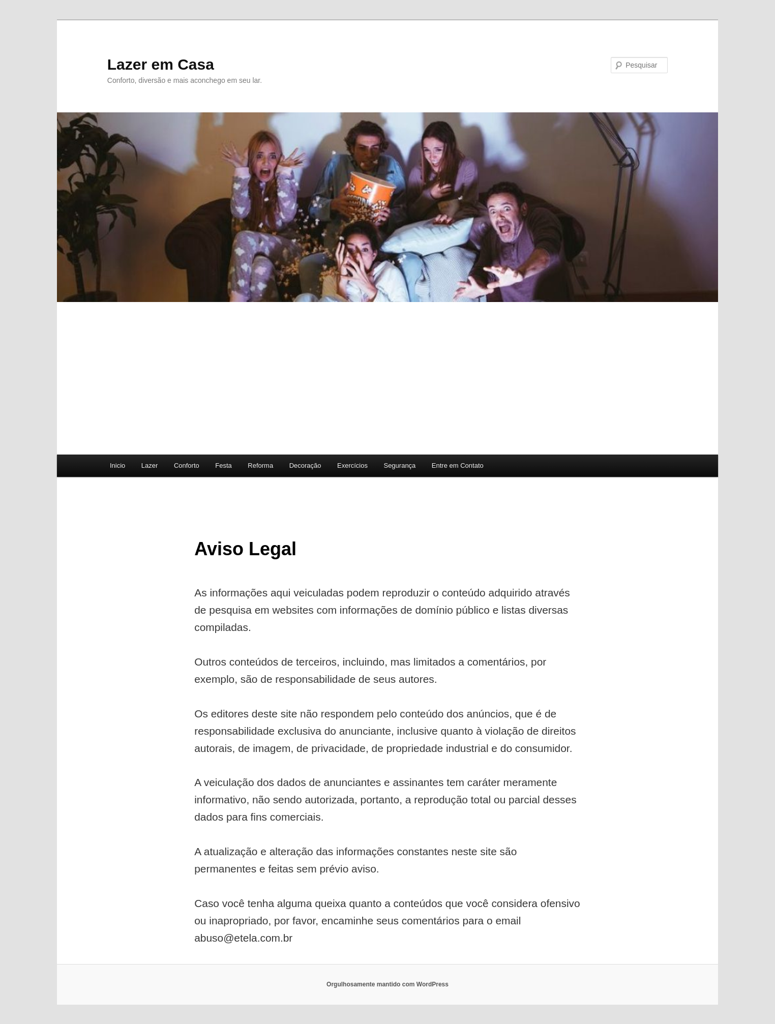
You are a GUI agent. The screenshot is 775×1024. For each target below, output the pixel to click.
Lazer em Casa (160, 64)
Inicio (117, 465)
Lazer (149, 465)
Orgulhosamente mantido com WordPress (387, 984)
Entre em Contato (458, 465)
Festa (223, 465)
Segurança (399, 465)
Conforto (186, 465)
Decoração (305, 465)
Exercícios (352, 465)
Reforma (260, 465)
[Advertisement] (387, 378)
